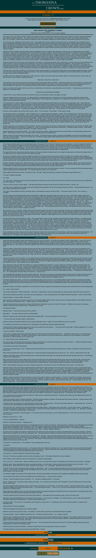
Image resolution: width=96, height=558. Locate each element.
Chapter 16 (35, 548)
